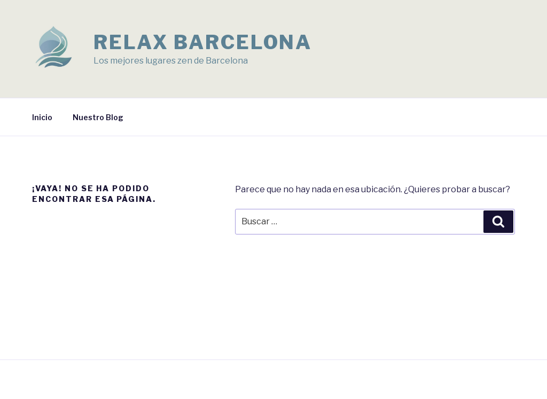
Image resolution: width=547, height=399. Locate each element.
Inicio (42, 117)
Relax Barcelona (202, 42)
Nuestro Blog (98, 117)
